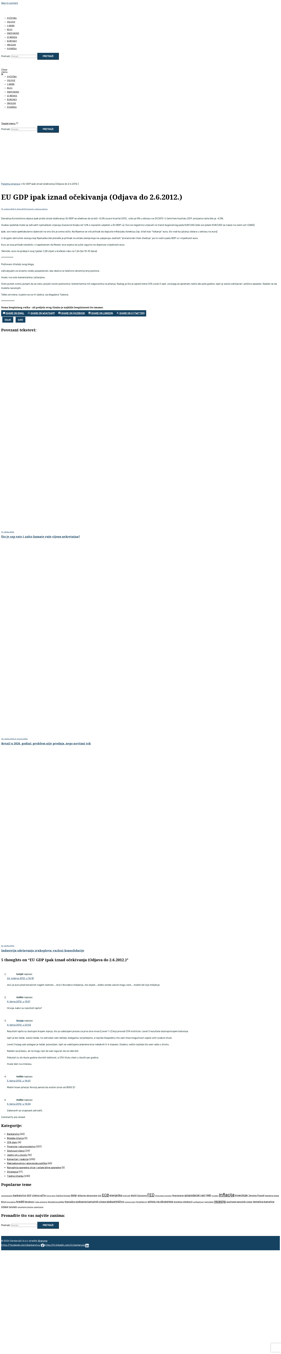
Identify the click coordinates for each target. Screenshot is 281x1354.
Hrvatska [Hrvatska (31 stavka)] (214, 1196)
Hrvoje (19, 1020)
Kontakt (12, 41)
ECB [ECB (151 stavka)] (105, 1195)
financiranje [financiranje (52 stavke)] (178, 1195)
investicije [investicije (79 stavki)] (241, 1195)
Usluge (11, 21)
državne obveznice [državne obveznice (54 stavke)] (87, 1195)
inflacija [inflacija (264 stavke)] (227, 1194)
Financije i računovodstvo (37, 209)
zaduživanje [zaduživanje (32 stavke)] (38, 1207)
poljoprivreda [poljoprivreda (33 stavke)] (130, 1202)
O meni (10, 25)
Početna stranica (10, 184)
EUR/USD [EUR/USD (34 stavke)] (126, 1196)
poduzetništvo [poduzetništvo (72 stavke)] (115, 1201)
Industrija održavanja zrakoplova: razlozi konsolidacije (42, 950)
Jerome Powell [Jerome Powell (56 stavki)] (256, 1195)
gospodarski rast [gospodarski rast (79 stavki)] (195, 1195)
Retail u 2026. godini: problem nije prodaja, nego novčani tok (46, 743)
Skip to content (9, 3)
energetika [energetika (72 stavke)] (115, 1195)
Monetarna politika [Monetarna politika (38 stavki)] (56, 1202)
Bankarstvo (13, 1134)
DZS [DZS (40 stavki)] (99, 1196)
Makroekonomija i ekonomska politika (27, 1163)
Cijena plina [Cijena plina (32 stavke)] (51, 1196)
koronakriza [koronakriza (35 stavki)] (11, 1202)
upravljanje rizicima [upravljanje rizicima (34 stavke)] (25, 1207)
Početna (12, 18)
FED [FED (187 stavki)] (150, 1195)
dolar (8, 320)
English (11, 44)
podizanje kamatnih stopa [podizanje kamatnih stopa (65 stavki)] (90, 1201)
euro (20, 320)
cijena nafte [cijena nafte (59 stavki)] (39, 1195)
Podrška (12, 48)
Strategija (12, 1171)
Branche (42, 1240)
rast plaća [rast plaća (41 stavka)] (208, 1202)
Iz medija (12, 37)
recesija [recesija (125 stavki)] (220, 1201)
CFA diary (12, 1142)
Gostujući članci (16, 1150)
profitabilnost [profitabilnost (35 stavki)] (198, 1202)
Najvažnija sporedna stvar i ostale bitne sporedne (34, 1167)
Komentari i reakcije (18, 1159)
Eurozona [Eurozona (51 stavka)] (142, 1195)
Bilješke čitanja (15, 1138)
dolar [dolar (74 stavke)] (74, 1195)
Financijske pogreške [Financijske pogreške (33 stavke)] (163, 1196)
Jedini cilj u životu (17, 1155)
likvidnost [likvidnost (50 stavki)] (29, 1202)
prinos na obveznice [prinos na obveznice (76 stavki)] (160, 1201)
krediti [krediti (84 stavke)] (20, 1201)
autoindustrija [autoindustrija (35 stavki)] (6, 1196)
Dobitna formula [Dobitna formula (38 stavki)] (63, 1196)
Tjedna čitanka (15, 1176)
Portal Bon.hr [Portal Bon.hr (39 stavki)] (141, 1202)
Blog (9, 29)
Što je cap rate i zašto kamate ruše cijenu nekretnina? (40, 537)
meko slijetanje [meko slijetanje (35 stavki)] (41, 1202)
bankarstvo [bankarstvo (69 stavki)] (19, 1195)
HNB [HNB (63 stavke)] (208, 1195)
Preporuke (13, 33)
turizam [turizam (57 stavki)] (13, 1206)
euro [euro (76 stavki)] (134, 1195)
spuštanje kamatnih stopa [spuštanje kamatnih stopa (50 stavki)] (239, 1202)
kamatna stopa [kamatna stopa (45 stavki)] (272, 1195)
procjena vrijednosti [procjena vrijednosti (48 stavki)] (183, 1202)
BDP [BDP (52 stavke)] (29, 1195)
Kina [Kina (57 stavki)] (3, 1201)
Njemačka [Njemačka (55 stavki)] (70, 1201)
